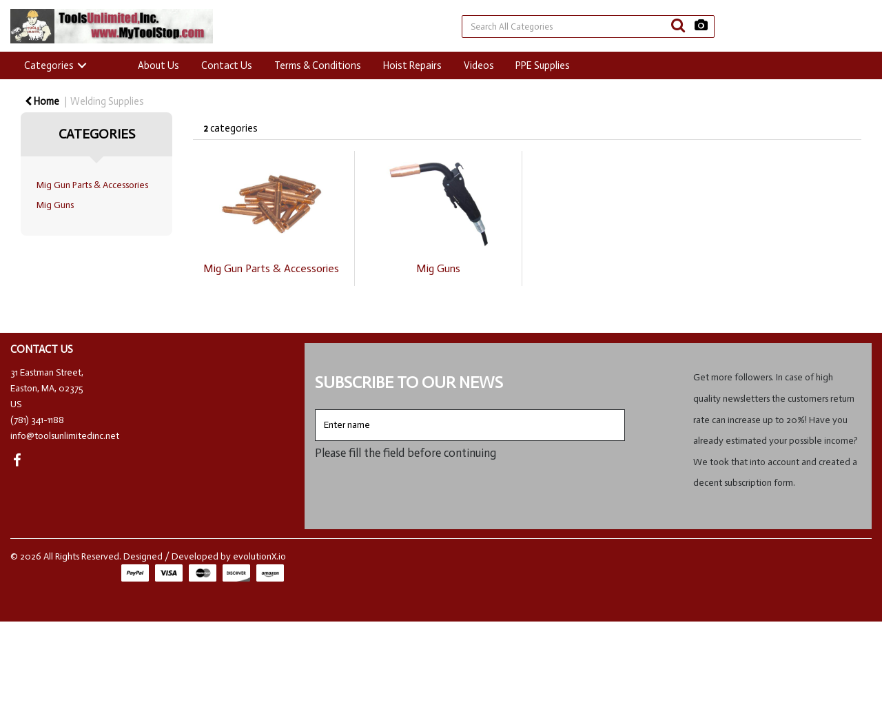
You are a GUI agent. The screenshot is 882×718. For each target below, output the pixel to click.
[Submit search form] (678, 25)
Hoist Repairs (412, 65)
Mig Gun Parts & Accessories (92, 185)
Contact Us (226, 65)
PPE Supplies (542, 65)
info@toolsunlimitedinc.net (64, 436)
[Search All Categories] (588, 26)
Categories (49, 65)
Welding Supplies (107, 101)
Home (42, 101)
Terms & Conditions (317, 65)
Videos (479, 65)
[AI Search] (701, 26)
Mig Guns (55, 205)
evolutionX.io (259, 556)
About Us (158, 65)
